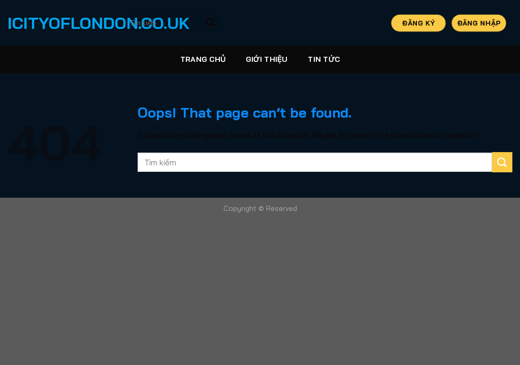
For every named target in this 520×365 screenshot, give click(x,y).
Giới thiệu (267, 59)
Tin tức (324, 59)
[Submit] (210, 22)
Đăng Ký (418, 22)
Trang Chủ (203, 59)
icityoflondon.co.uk (58, 23)
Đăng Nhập (479, 22)
